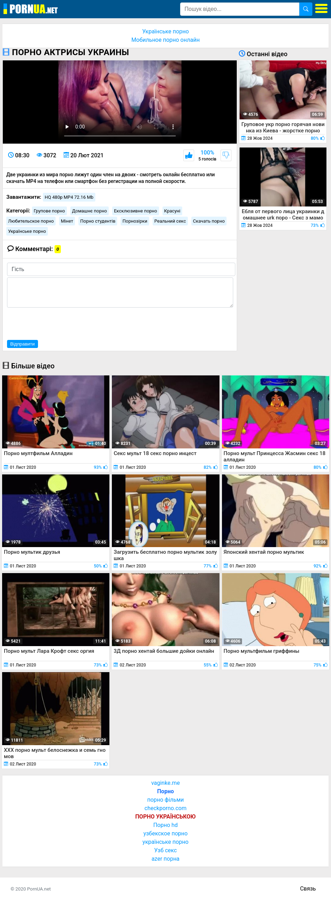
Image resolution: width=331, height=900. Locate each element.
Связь (308, 888)
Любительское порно (31, 221)
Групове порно (49, 210)
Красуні (172, 210)
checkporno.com (165, 808)
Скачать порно (209, 221)
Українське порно (165, 31)
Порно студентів (97, 221)
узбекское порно (166, 833)
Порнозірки (134, 221)
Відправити (22, 344)
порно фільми (165, 799)
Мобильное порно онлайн (165, 40)
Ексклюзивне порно (135, 210)
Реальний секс (170, 221)
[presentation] (60, 322)
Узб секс (165, 850)
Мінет (67, 221)
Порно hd (165, 825)
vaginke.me (165, 783)
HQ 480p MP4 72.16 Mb (69, 197)
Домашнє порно (89, 210)
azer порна (166, 858)
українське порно (165, 842)
